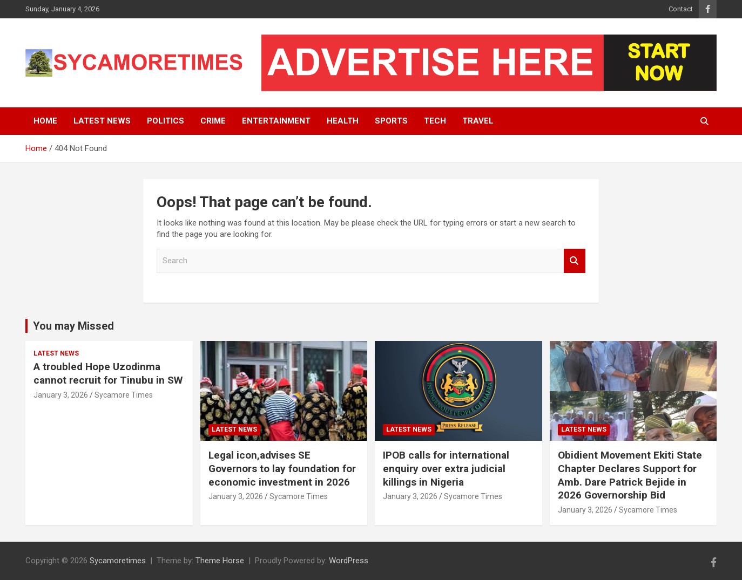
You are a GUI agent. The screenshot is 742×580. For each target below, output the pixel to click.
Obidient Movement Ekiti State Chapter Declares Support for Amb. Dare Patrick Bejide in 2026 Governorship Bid (630, 475)
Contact (681, 9)
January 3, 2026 (60, 395)
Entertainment (276, 121)
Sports (391, 121)
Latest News (102, 121)
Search (574, 261)
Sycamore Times (124, 395)
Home (45, 121)
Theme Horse (219, 560)
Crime (213, 121)
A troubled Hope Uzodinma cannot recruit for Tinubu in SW (108, 373)
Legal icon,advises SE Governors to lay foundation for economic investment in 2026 (282, 468)
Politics (165, 121)
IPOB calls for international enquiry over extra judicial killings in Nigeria (446, 468)
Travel (478, 121)
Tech (435, 121)
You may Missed (73, 325)
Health (343, 121)
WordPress (348, 560)
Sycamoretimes (118, 560)
